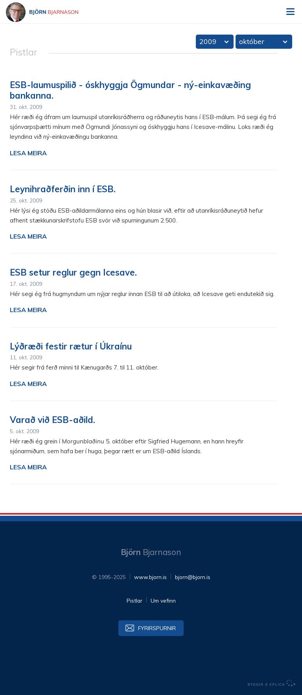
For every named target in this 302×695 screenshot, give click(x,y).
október (251, 41)
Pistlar (134, 600)
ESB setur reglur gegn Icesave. (73, 272)
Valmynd (290, 12)
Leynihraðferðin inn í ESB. (63, 189)
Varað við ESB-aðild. (52, 419)
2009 (208, 41)
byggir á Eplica (271, 683)
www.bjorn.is (150, 577)
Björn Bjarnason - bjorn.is (49, 12)
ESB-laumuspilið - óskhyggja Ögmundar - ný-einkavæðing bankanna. (130, 90)
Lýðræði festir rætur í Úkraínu (71, 346)
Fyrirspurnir (157, 628)
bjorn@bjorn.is (192, 577)
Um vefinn (163, 600)
